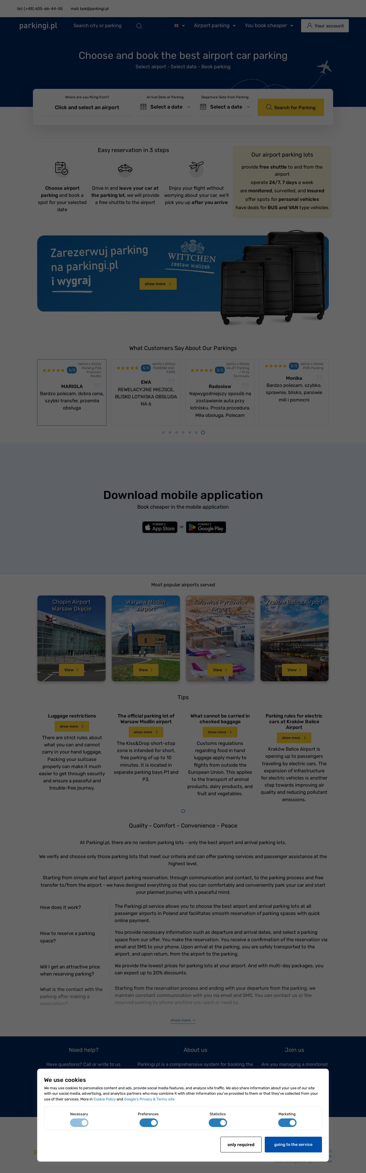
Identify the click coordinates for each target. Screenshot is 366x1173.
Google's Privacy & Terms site (149, 1099)
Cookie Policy (105, 1099)
